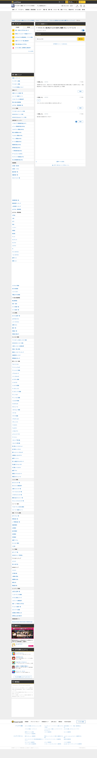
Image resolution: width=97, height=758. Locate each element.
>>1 (38, 100)
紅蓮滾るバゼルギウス (17, 455)
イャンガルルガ (15, 376)
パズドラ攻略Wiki (47, 732)
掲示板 (83, 9)
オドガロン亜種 (15, 379)
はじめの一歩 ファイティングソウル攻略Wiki (73, 743)
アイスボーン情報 (16, 84)
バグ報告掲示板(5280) (17, 150)
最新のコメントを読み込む (60, 44)
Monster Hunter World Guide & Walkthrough (22, 621)
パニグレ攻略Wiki (67, 742)
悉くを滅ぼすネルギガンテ (18, 461)
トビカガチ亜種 (15, 400)
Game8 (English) (67, 721)
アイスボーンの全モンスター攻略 (19, 340)
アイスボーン (21, 9)
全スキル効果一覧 (16, 315)
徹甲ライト (14, 257)
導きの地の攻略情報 (16, 102)
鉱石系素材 (14, 531)
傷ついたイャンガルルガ (17, 452)
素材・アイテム (64, 9)
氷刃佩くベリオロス (16, 467)
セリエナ (14, 561)
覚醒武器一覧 (15, 174)
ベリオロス (14, 425)
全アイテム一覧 (15, 515)
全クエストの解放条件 (17, 485)
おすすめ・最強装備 (16, 209)
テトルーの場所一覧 (16, 606)
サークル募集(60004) (16, 141)
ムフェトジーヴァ (16, 434)
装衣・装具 (14, 303)
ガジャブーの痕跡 (16, 609)
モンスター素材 (15, 543)
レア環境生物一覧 (16, 522)
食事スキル (14, 324)
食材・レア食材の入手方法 (18, 603)
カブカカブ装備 (15, 285)
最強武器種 (33, 9)
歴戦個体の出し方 (16, 358)
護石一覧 (14, 328)
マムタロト (14, 428)
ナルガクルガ (15, 403)
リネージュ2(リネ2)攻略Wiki (30, 743)
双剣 (13, 224)
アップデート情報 (16, 81)
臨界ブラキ (14, 470)
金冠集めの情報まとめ (17, 612)
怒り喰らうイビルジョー (17, 446)
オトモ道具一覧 (15, 309)
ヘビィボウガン (15, 254)
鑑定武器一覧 (15, 171)
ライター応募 (81, 721)
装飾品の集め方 (15, 334)
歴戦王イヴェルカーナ (17, 473)
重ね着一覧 (71, 9)
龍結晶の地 (14, 585)
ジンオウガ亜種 (15, 385)
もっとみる (30, 51)
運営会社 (60, 721)
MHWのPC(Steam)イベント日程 (19, 117)
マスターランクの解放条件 (18, 99)
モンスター (39, 9)
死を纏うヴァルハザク (17, 464)
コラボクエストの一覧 (17, 494)
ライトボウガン (15, 251)
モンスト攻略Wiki (67, 732)
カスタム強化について (17, 597)
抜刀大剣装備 (15, 288)
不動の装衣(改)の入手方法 (20, 44)
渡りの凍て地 (15, 564)
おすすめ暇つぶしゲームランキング (23, 676)
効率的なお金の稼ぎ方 (17, 615)
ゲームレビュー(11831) (17, 153)
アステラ (14, 570)
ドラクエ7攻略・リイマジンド (31, 728)
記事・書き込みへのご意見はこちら (60, 165)
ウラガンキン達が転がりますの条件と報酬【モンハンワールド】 (57, 28)
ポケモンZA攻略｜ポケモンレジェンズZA (33, 725)
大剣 (13, 218)
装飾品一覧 (14, 331)
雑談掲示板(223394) (16, 144)
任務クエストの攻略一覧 (17, 93)
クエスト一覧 (56, 9)
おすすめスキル (15, 318)
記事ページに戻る (60, 161)
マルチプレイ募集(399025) (18, 129)
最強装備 (27, 9)
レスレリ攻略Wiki (47, 742)
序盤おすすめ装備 (16, 294)
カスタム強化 (78, 9)
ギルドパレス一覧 (16, 178)
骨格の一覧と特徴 (16, 349)
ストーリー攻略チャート (17, 96)
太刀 (13, 221)
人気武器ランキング (16, 206)
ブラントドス (15, 422)
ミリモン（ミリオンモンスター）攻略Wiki (52, 743)
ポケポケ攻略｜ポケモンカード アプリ (71, 728)
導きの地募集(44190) (16, 132)
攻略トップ (14, 9)
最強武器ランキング (16, 203)
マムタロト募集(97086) (17, 135)
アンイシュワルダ (16, 367)
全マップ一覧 (15, 552)
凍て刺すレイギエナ (16, 449)
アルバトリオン (15, 364)
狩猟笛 (13, 230)
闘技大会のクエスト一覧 (17, 497)
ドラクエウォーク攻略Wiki (30, 733)
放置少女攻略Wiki (67, 739)
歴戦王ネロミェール (16, 476)
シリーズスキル (15, 321)
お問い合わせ (53, 721)
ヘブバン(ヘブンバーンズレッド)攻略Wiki (52, 739)
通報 (82, 81)
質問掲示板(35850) (16, 147)
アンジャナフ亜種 (16, 370)
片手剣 (13, 215)
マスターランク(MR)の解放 (18, 506)
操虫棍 (13, 233)
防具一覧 (50, 9)
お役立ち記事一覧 (16, 591)
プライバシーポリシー (35, 721)
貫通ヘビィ (14, 260)
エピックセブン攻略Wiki (30, 742)
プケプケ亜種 (15, 415)
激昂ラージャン (15, 458)
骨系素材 (14, 537)
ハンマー (14, 227)
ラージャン (14, 437)
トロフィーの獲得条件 (17, 600)
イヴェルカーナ (15, 373)
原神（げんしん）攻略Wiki (30, 736)
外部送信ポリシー (45, 721)
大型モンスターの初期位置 (18, 346)
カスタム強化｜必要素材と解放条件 (23, 47)
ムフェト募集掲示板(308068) (18, 126)
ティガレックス (15, 388)
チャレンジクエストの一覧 (18, 500)
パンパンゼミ (15, 291)
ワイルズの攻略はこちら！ (18, 87)
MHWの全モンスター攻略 (17, 343)
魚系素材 (14, 534)
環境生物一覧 (15, 518)
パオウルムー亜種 (16, 409)
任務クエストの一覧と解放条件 (22, 40)
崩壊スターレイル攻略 (29, 732)
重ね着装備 (14, 300)
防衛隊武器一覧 (15, 200)
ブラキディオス (15, 418)
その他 (13, 546)
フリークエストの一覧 (17, 491)
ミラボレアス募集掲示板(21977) (19, 123)
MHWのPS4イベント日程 (17, 114)
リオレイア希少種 (16, 440)
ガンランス (14, 239)
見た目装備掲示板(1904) (17, 159)
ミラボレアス (15, 431)
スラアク (14, 245)
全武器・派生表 (15, 165)
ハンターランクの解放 (17, 594)
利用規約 (26, 721)
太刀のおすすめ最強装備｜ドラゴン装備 (24, 37)
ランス (13, 236)
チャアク (14, 242)
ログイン (82, 2)
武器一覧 (45, 9)
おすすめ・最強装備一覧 (17, 105)
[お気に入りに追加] (65, 6)
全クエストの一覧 (16, 482)
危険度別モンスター (16, 355)
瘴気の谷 (14, 582)
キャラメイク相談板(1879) (18, 156)
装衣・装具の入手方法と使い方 (22, 30)
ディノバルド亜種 (16, 397)
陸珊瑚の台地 (15, 579)
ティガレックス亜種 (16, 391)
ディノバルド (15, 394)
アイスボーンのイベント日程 (18, 111)
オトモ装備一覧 (15, 306)
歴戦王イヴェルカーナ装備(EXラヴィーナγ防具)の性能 (24, 33)
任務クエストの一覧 (16, 488)
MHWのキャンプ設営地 (17, 555)
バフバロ (14, 412)
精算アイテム (15, 540)
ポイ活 (61, 2)
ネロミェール (15, 406)
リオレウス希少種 (16, 443)
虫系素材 (14, 528)
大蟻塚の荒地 (15, 576)
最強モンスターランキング (18, 352)
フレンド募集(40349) (16, 138)
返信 (80, 91)
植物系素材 (14, 525)
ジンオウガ (14, 382)
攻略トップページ (16, 78)
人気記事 (17, 27)
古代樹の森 (14, 573)
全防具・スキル (15, 168)
